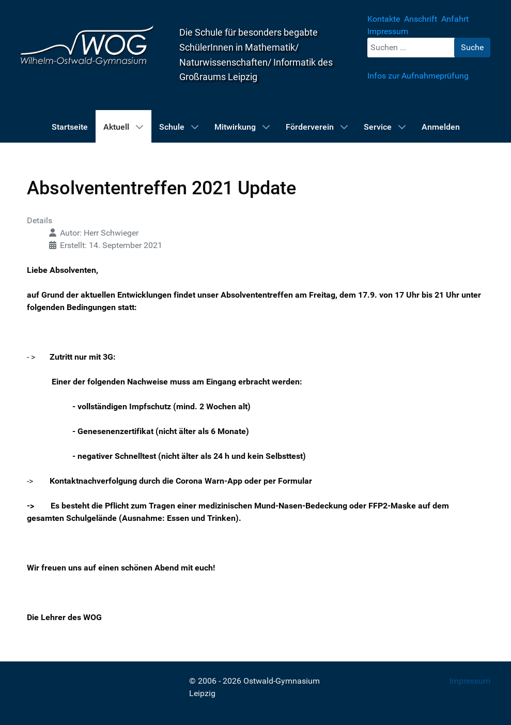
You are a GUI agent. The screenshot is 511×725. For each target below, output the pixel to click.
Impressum (470, 681)
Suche (472, 47)
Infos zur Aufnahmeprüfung (418, 76)
